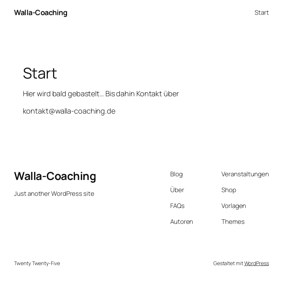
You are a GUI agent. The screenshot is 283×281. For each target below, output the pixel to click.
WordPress (256, 263)
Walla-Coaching (40, 12)
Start (262, 12)
